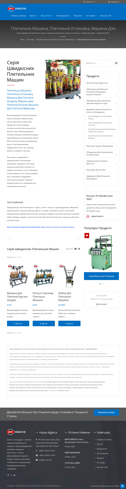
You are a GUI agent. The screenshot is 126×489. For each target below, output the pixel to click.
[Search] (96, 2)
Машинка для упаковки (71, 385)
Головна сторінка (18, 15)
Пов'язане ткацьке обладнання (99, 146)
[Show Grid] (75, 248)
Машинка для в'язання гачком (19, 390)
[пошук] (84, 2)
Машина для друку (99, 382)
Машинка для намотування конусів (91, 385)
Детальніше (101, 304)
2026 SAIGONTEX (72, 452)
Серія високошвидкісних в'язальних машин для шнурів (102, 130)
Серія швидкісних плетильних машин (91, 39)
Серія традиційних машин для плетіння (100, 124)
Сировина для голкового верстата (97, 162)
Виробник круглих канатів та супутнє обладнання (56, 39)
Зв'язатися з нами (63, 390)
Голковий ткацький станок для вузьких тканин (77, 382)
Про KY (34, 15)
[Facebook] (8, 475)
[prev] (9, 238)
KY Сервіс (92, 15)
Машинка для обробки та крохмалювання (70, 387)
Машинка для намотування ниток (35, 385)
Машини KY (47, 15)
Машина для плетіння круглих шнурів (17, 297)
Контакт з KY (106, 15)
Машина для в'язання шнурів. (38, 390)
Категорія (30, 39)
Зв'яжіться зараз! (106, 412)
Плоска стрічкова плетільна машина (43, 297)
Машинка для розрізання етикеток (20, 387)
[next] (78, 238)
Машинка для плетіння (16, 385)
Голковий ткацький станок (53, 382)
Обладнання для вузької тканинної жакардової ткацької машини (97, 91)
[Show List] (78, 248)
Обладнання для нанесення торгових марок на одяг (98, 101)
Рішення (78, 15)
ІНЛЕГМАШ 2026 (72, 463)
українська (115, 2)
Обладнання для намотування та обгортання (99, 153)
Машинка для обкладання (55, 385)
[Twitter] (11, 475)
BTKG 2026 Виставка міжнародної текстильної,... (77, 441)
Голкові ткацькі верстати (97, 83)
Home (22, 39)
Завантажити (94, 216)
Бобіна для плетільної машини (64, 297)
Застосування (63, 15)
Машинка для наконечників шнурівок (44, 387)
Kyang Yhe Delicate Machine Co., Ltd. (33, 486)
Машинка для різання (91, 387)
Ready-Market (114, 486)
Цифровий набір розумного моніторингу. (98, 177)
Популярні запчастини (96, 170)
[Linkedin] (14, 475)
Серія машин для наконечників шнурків (100, 137)
